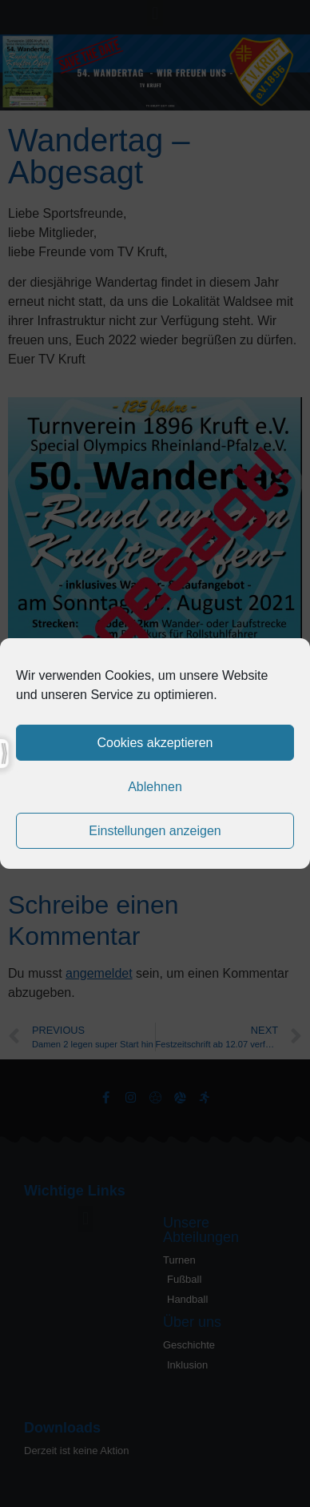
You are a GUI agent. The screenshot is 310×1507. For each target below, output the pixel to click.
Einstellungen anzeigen (155, 831)
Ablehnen (155, 787)
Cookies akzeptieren (155, 742)
